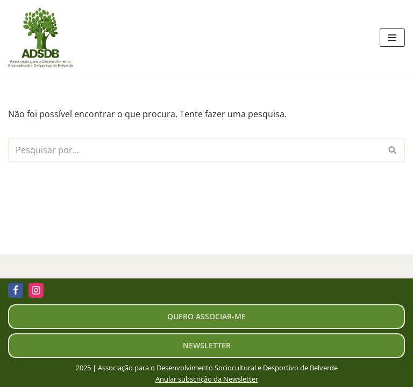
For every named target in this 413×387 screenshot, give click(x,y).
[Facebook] (15, 290)
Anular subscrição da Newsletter (206, 379)
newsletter (207, 345)
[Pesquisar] (194, 150)
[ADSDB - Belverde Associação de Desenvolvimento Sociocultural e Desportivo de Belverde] (43, 38)
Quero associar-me (206, 316)
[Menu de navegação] (392, 37)
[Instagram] (36, 290)
